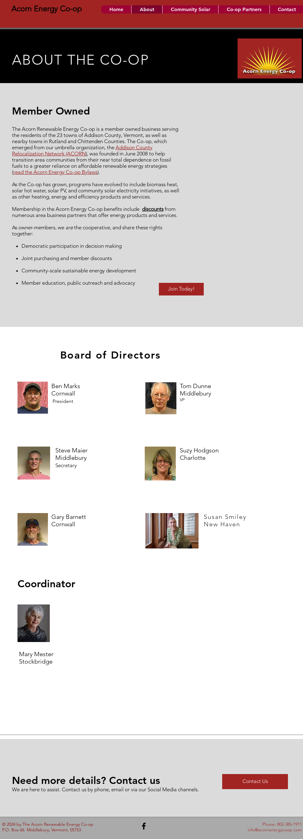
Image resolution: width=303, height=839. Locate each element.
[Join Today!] (181, 289)
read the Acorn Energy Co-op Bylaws (55, 172)
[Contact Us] (255, 781)
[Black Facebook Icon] (143, 826)
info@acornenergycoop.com (275, 830)
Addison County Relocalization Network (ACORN (82, 150)
